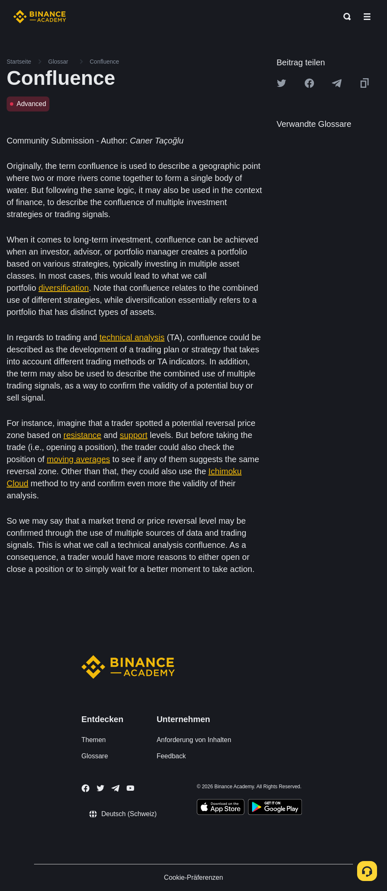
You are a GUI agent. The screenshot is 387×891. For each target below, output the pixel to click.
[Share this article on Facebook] (309, 83)
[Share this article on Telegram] (337, 83)
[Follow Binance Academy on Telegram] (115, 788)
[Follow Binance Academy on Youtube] (130, 788)
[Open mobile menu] (367, 16)
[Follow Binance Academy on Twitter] (100, 788)
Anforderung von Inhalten (194, 739)
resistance (82, 435)
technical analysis (131, 337)
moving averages (78, 459)
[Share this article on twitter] (282, 83)
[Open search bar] (344, 16)
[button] (367, 17)
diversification (64, 287)
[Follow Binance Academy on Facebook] (85, 788)
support (133, 435)
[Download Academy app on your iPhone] (221, 808)
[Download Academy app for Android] (275, 808)
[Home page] (39, 16)
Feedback (171, 756)
